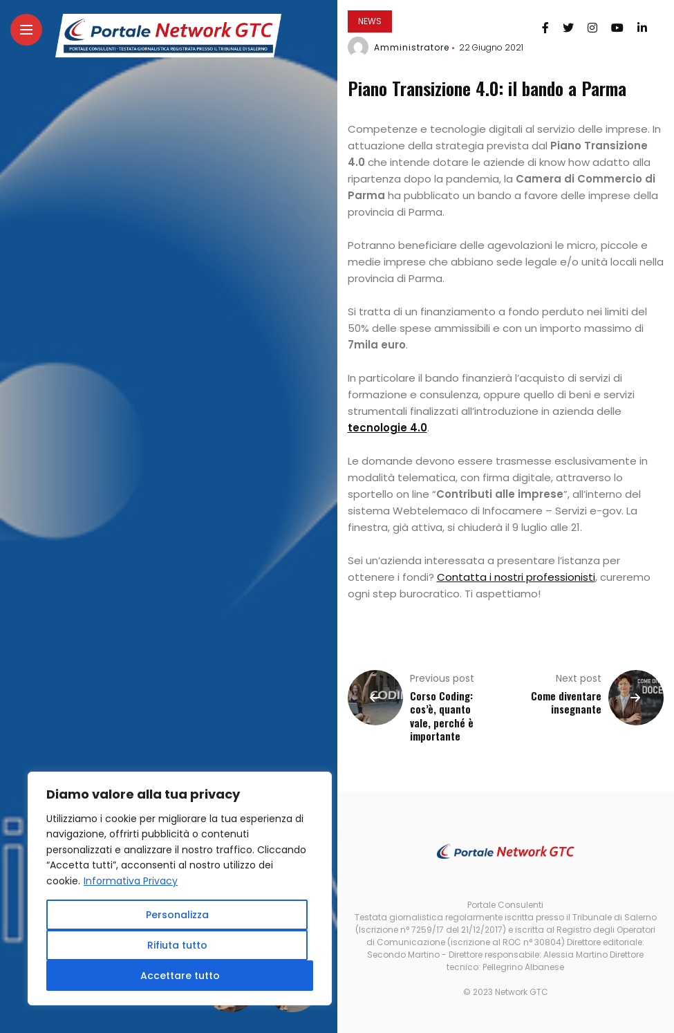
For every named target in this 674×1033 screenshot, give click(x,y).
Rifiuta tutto (177, 945)
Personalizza (177, 915)
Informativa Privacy (131, 881)
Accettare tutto (180, 976)
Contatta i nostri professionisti (516, 577)
